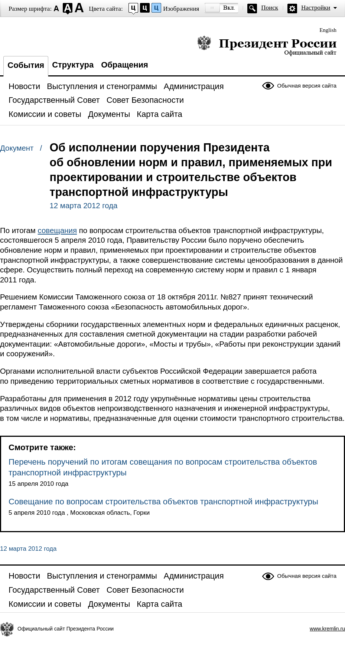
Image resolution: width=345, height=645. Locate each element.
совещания (57, 230)
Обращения (124, 64)
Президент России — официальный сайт (266, 45)
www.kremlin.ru (327, 629)
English (327, 30)
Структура (73, 64)
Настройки (315, 7)
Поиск (269, 7)
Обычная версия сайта (306, 85)
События (25, 65)
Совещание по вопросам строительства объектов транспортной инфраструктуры (163, 501)
